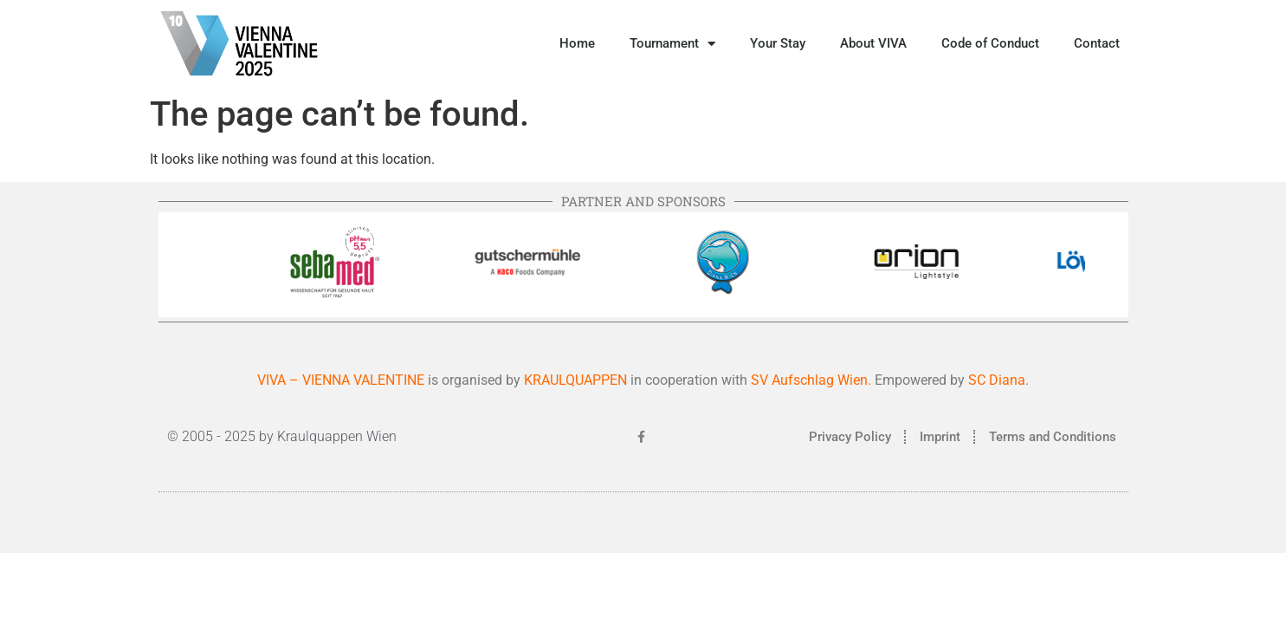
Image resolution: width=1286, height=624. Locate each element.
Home (577, 43)
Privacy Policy (850, 437)
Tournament (672, 44)
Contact (1097, 43)
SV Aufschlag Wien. (811, 380)
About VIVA (873, 43)
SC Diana (996, 380)
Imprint (940, 437)
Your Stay (777, 43)
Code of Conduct (990, 43)
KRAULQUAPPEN (577, 380)
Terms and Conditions (1052, 437)
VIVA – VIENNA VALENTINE (340, 380)
